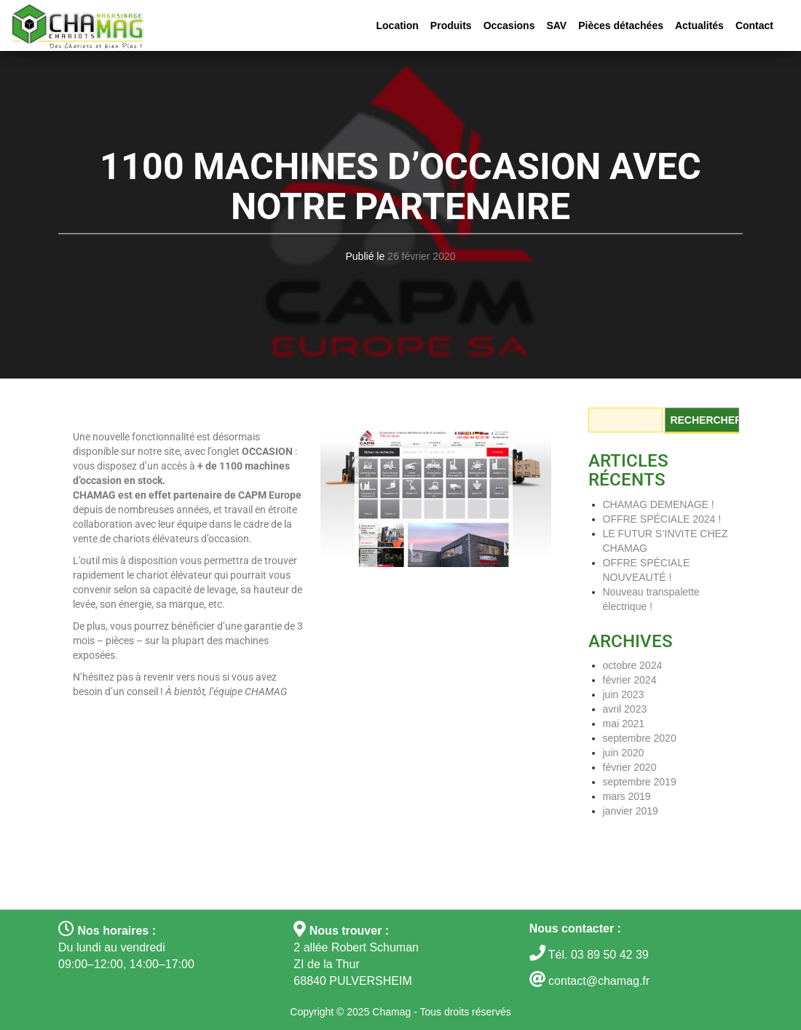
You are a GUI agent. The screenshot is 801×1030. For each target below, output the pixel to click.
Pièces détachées (620, 25)
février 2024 (630, 680)
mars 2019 (627, 796)
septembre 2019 (639, 782)
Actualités (699, 25)
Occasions (509, 25)
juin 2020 (623, 752)
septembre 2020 (639, 738)
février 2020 (630, 767)
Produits (451, 25)
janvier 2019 (630, 811)
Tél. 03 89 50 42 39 (597, 954)
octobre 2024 (633, 665)
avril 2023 (625, 709)
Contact (754, 25)
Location (397, 25)
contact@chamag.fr (599, 981)
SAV (556, 25)
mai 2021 (624, 723)
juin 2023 (623, 694)
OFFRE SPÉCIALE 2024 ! (662, 519)
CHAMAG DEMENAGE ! (658, 504)
